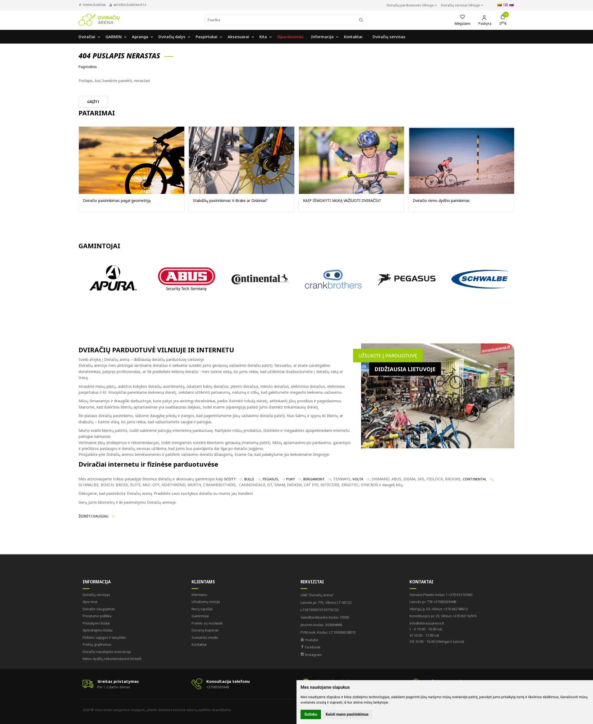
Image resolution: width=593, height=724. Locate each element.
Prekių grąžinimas (97, 644)
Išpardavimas (290, 36)
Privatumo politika (97, 615)
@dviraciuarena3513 (130, 5)
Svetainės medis (205, 637)
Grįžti (93, 101)
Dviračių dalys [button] (171, 36)
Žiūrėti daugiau (93, 516)
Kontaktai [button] (353, 36)
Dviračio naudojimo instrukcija (107, 651)
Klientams (203, 581)
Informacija (97, 581)
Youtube (309, 639)
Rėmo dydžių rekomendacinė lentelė (112, 658)
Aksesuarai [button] (238, 36)
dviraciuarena (94, 5)
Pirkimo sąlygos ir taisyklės (104, 637)
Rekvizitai (312, 581)
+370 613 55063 (441, 594)
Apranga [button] (140, 36)
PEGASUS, (271, 479)
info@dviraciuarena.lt (427, 623)
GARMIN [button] (113, 36)
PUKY (290, 479)
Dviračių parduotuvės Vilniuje (411, 5)
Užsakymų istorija (206, 601)
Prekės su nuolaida (207, 623)
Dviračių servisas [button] (389, 36)
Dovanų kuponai (205, 630)
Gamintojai (200, 615)
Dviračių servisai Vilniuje (461, 5)
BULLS (249, 479)
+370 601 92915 (443, 615)
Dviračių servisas (96, 594)
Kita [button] (263, 36)
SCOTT (230, 479)
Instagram (311, 654)
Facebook (310, 647)
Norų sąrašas (202, 608)
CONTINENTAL (474, 479)
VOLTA (357, 479)
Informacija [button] (322, 36)
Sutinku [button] (310, 714)
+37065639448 (433, 601)
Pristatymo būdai (96, 623)
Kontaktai (199, 644)
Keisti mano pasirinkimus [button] (347, 714)
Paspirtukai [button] (206, 36)
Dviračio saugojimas (99, 608)
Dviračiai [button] (87, 36)
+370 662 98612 (439, 608)
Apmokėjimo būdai (97, 630)
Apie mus (90, 601)
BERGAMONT (314, 479)
